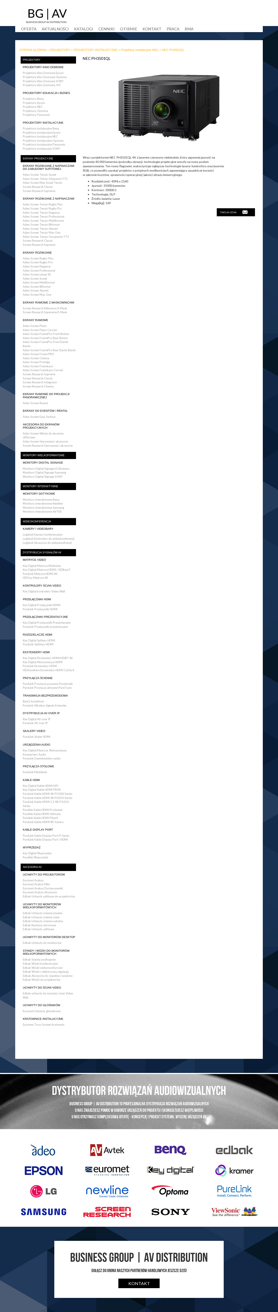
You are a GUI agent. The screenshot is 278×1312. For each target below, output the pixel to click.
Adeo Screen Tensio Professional (43, 216)
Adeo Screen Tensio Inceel (39, 174)
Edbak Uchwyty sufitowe (38, 929)
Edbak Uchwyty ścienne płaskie (42, 913)
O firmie (128, 28)
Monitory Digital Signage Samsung (44, 472)
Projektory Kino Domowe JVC (42, 85)
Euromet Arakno (33, 880)
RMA (189, 28)
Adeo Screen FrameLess (38, 366)
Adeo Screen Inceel (35, 278)
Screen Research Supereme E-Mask (45, 312)
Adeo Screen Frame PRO (38, 354)
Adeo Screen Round (35, 403)
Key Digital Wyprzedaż (37, 853)
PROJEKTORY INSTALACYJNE (95, 50)
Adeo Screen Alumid (35, 290)
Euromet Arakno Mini (36, 884)
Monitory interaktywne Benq (41, 499)
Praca (173, 28)
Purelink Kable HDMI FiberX (40, 818)
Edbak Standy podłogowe (39, 959)
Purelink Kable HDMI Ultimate (42, 814)
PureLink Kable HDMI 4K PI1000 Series (47, 793)
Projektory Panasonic (36, 114)
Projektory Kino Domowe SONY (43, 81)
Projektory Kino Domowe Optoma (45, 77)
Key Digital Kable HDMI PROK (42, 789)
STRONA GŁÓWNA (33, 50)
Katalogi (83, 28)
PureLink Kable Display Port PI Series (46, 835)
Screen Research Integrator (40, 382)
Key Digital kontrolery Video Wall (44, 591)
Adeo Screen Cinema (36, 358)
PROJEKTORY (60, 50)
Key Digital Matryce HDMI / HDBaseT (47, 569)
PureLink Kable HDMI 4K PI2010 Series (47, 798)
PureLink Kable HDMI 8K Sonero (43, 822)
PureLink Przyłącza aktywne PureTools (47, 687)
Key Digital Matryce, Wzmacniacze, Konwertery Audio (45, 752)
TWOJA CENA (234, 212)
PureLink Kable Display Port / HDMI (45, 839)
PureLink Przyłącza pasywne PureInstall (48, 684)
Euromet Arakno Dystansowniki (43, 888)
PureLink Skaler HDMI (36, 736)
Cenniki (106, 28)
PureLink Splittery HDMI (38, 644)
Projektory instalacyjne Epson (41, 132)
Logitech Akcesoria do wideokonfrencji (47, 542)
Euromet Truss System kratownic (44, 1024)
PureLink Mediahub (35, 772)
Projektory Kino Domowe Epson (43, 73)
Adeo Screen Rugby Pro (38, 262)
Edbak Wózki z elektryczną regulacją (46, 971)
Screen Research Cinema (38, 386)
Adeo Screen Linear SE (37, 274)
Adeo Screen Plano (35, 326)
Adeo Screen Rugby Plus (38, 258)
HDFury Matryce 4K (35, 577)
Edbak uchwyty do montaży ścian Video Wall (48, 995)
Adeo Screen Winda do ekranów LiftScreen (43, 435)
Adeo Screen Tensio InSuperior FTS (45, 178)
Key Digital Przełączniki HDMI (41, 605)
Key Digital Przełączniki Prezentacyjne (47, 622)
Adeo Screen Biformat (37, 286)
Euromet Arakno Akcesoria (40, 892)
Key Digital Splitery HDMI (39, 640)
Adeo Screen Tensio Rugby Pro (42, 208)
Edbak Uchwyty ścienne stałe (41, 917)
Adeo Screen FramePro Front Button (46, 334)
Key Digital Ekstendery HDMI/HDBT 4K (48, 658)
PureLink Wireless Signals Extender (45, 705)
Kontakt (151, 28)
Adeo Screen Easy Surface (39, 416)
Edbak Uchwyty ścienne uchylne (43, 921)
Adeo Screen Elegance (37, 266)
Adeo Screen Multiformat (39, 282)
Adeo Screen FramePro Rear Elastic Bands (49, 350)
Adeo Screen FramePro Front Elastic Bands (45, 344)
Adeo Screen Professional (39, 270)
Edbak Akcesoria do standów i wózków (48, 975)
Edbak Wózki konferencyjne (40, 963)
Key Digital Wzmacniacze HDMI (43, 662)
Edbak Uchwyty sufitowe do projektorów (49, 896)
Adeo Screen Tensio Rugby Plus (43, 204)
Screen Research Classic (38, 187)
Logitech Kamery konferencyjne (42, 534)
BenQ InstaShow (33, 701)
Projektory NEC (33, 106)
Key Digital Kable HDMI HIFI (40, 785)
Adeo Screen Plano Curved (40, 330)
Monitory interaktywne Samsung (43, 507)
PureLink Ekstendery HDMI (40, 666)
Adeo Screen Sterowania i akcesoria (45, 441)
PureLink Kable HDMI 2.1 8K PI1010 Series (46, 804)
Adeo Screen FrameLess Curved (43, 370)
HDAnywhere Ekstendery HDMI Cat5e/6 (48, 670)
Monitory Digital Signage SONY (42, 476)
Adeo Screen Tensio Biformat (41, 224)
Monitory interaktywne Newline (43, 503)
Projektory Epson (34, 103)
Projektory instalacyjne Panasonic (44, 144)
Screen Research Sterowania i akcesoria (48, 445)
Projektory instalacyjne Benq (41, 128)
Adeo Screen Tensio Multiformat (43, 220)
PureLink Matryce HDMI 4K (40, 574)
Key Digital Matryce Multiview (42, 565)
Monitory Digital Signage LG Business (46, 468)
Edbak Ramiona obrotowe (39, 925)
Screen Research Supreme (39, 191)
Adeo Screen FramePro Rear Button (45, 338)
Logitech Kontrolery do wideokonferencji (48, 538)
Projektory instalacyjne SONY (41, 148)
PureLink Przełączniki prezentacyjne (45, 626)
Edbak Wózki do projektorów (41, 979)
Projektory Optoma (35, 111)
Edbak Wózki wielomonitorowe (43, 967)
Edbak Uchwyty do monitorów (42, 943)
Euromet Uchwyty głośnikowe (42, 1011)
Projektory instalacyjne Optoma (43, 140)
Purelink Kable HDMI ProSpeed (42, 810)
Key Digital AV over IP (37, 719)
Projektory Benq (33, 98)
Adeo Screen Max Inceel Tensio (42, 182)
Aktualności (55, 28)
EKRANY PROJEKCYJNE (38, 158)
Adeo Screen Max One (37, 294)
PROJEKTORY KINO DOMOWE (43, 67)
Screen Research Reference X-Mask (45, 308)
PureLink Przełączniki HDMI (40, 609)
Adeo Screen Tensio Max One (41, 232)
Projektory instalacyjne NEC (140, 50)
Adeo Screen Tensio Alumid (40, 228)
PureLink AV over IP (35, 723)
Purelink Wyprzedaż (35, 857)
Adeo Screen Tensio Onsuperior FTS (46, 236)
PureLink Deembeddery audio (42, 758)
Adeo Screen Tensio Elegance (41, 212)
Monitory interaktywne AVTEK (42, 511)
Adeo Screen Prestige (36, 362)
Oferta (28, 28)
